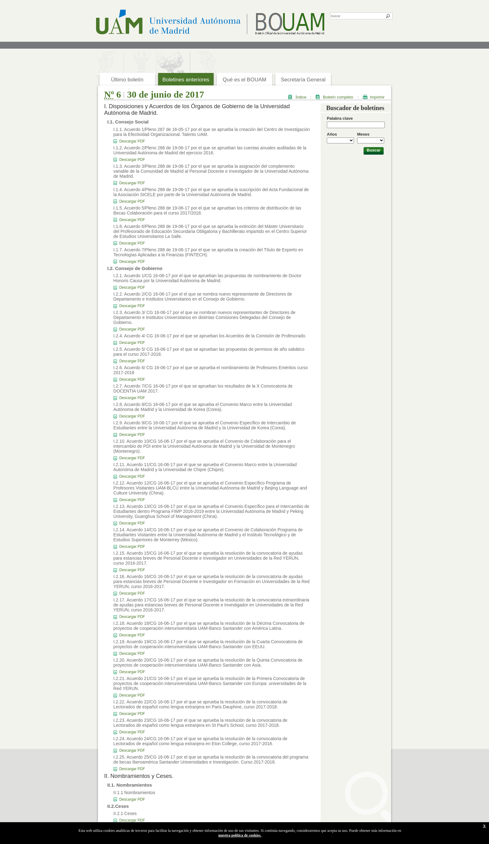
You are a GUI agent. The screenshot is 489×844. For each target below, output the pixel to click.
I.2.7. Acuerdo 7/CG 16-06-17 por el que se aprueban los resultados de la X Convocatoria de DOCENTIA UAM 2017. (203, 388)
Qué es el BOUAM (244, 80)
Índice (301, 97)
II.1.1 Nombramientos (134, 792)
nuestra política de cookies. (239, 835)
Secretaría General (303, 80)
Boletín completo (338, 97)
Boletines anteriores (185, 80)
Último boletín (127, 80)
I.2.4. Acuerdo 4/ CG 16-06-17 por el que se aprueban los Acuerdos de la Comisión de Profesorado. (210, 335)
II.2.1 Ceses (125, 813)
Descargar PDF (132, 141)
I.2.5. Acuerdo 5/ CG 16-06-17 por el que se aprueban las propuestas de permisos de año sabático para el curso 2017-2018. (209, 352)
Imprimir (377, 97)
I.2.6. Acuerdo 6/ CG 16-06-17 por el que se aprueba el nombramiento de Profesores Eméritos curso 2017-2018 (211, 370)
